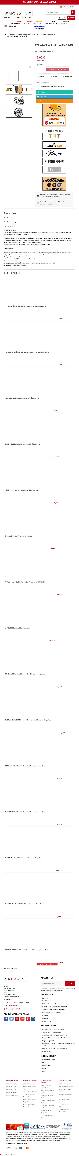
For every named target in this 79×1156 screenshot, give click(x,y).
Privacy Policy (4, 1155)
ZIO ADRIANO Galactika (30, 1092)
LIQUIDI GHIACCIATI (12, 1095)
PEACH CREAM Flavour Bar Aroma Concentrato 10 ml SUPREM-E (27, 352)
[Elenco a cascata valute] (72, 7)
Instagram (33, 1019)
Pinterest (67, 77)
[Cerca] (60, 12)
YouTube (17, 1019)
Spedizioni (45, 1015)
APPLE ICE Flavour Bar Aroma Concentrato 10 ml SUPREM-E (25, 306)
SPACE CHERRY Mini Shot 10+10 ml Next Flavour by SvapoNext (26, 950)
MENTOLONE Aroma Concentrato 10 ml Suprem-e (22, 398)
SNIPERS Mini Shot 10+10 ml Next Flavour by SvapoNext (24, 904)
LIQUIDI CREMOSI (11, 1087)
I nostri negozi (46, 1051)
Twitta (54, 77)
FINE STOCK (27, 23)
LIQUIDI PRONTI (49, 23)
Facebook (6, 1019)
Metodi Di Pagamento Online (50, 1004)
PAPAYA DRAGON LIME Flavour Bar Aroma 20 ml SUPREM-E (25, 582)
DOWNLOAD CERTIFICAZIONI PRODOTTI (54, 1048)
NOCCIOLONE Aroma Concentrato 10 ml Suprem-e (22, 490)
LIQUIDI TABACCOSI (11, 1092)
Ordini (44, 1062)
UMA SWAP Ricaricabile (66, 1087)
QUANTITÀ (40, 65)
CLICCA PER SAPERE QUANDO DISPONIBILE (51, 86)
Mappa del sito (46, 1021)
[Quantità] (57, 65)
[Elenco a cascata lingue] (64, 7)
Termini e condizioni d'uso (49, 1001)
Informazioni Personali (48, 1059)
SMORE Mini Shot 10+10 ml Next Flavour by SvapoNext (23, 858)
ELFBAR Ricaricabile (65, 1084)
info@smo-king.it (15, 1009)
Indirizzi (44, 1068)
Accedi (62, 18)
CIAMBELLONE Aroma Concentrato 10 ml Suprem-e (22, 444)
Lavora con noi (46, 998)
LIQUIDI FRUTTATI (11, 1089)
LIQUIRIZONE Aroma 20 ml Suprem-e (17, 628)
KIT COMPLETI (39, 28)
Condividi (41, 77)
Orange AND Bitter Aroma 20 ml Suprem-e (19, 536)
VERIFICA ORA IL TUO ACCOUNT (51, 1032)
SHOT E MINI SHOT (62, 23)
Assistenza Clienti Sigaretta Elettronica (53, 1009)
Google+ (22, 1019)
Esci (43, 1071)
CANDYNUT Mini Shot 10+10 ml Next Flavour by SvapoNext (25, 674)
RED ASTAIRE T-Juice (29, 1084)
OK (70, 983)
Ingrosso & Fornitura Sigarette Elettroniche (54, 1006)
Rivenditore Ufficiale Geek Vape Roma (53, 1029)
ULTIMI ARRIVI (16, 23)
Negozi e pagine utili (48, 1041)
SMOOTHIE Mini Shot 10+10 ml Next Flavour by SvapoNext (25, 812)
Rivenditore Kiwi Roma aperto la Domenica (54, 1035)
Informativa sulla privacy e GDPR (51, 1012)
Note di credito (46, 1065)
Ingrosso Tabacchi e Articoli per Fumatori (54, 1038)
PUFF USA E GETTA (11, 1084)
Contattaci (45, 1018)
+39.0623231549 (13, 1006)
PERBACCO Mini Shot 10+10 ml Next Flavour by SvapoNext (25, 766)
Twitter (11, 1019)
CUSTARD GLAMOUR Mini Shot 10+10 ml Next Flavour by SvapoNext (28, 720)
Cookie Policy (12, 1155)
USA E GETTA (37, 23)
